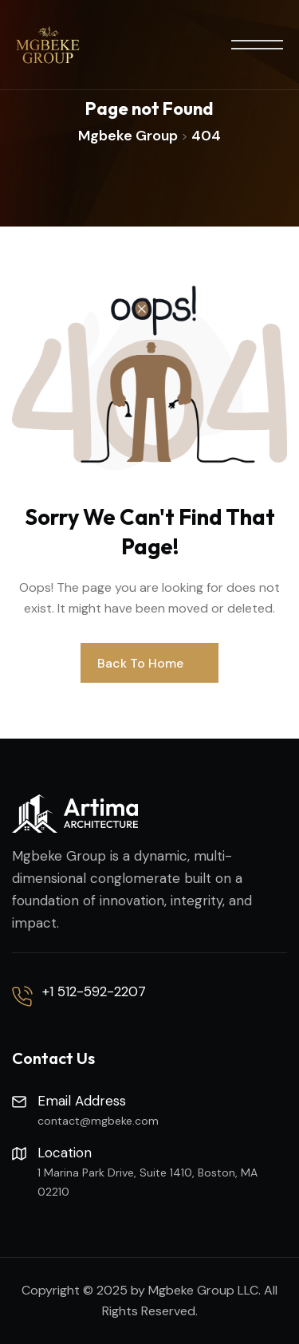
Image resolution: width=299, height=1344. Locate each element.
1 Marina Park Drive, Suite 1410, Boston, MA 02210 (147, 1182)
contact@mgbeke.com (98, 1120)
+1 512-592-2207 (94, 991)
